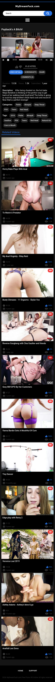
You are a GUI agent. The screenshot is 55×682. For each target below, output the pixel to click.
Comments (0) (27, 77)
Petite (18, 105)
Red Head (24, 110)
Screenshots (30, 72)
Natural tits (46, 121)
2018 (13, 116)
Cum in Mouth (10, 125)
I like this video (16, 66)
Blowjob (28, 105)
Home (20, 671)
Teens (14, 110)
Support (33, 671)
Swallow (7, 121)
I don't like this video (20, 66)
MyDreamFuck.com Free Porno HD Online (22, 677)
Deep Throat (39, 105)
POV (6, 110)
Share (42, 72)
